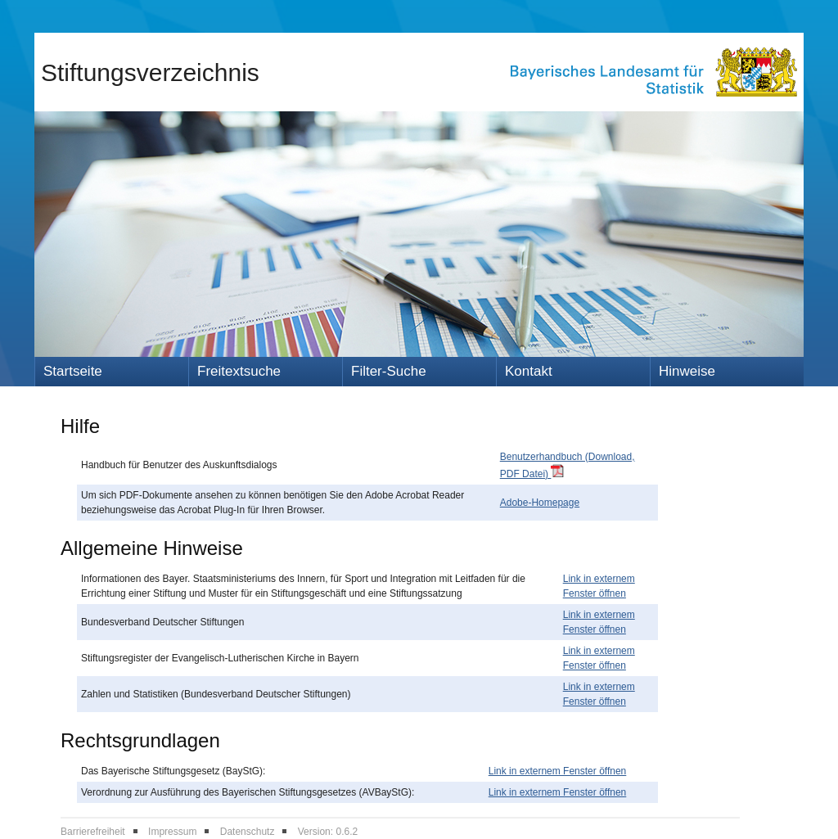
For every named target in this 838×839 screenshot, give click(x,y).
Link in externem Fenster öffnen (558, 771)
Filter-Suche (388, 371)
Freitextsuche (239, 371)
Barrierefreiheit (93, 831)
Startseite (72, 371)
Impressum (172, 831)
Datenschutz (247, 831)
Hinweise (687, 371)
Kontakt (528, 371)
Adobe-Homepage (539, 502)
